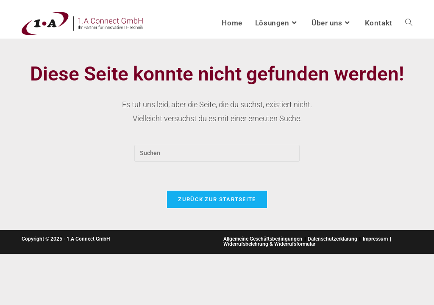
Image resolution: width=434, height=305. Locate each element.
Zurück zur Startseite (217, 199)
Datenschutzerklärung (332, 239)
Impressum (375, 239)
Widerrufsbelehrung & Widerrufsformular (269, 244)
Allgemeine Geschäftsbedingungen (262, 239)
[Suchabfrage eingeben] (217, 153)
